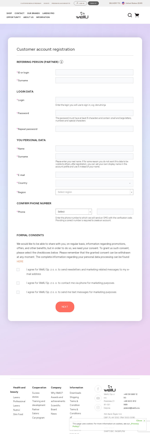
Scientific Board (55, 407)
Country (22, 183)
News (54, 413)
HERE (20, 261)
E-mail (21, 175)
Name (20, 148)
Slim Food (18, 414)
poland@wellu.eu (132, 408)
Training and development (38, 403)
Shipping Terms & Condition (75, 401)
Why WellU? (57, 393)
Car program (38, 417)
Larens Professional (19, 399)
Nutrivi (16, 410)
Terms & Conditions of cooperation (76, 415)
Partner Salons (35, 411)
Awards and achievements (57, 399)
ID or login (23, 72)
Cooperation (39, 387)
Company (56, 387)
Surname (22, 80)
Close (141, 420)
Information (76, 387)
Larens (16, 405)
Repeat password (27, 129)
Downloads (75, 393)
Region (21, 192)
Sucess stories (35, 395)
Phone (21, 211)
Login (20, 100)
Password (23, 113)
